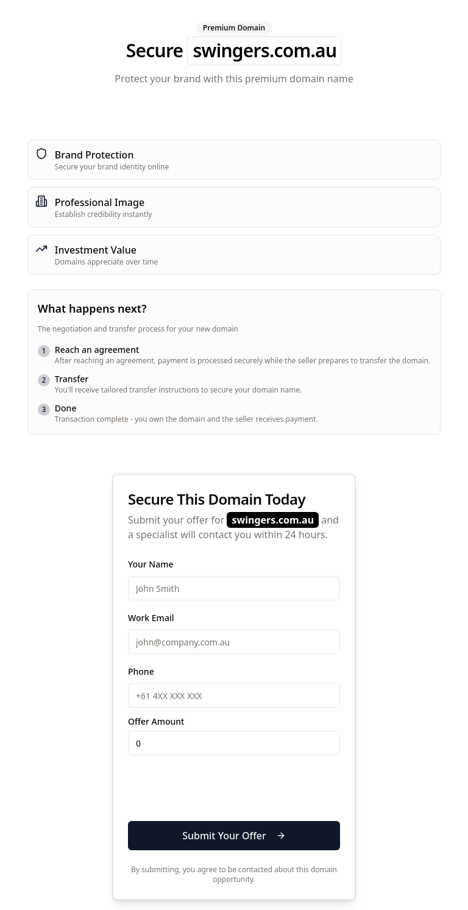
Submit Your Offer (234, 835)
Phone (141, 671)
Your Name (151, 564)
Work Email (151, 618)
